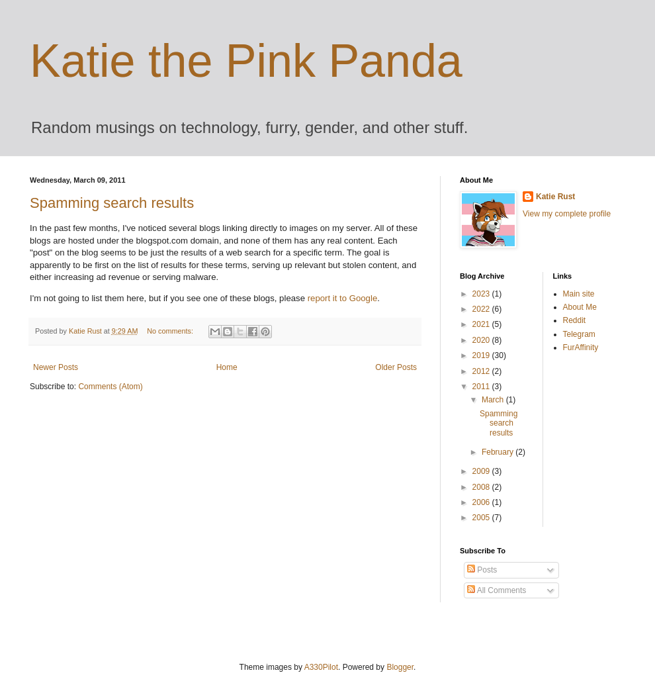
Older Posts (396, 367)
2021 (482, 324)
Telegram (579, 334)
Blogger (400, 667)
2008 (482, 487)
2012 (482, 371)
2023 (482, 294)
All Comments (496, 590)
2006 (482, 502)
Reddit (574, 320)
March (494, 399)
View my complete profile (567, 213)
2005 (482, 517)
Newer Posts (55, 367)
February (498, 452)
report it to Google (343, 298)
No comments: (171, 331)
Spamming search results (112, 203)
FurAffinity (581, 347)
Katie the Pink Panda (246, 61)
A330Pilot (321, 667)
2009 (482, 471)
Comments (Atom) (110, 386)
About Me (580, 307)
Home (227, 367)
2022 (482, 309)
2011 (482, 386)
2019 (482, 355)
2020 (482, 340)
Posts (482, 570)
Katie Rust (555, 196)
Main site (579, 294)
